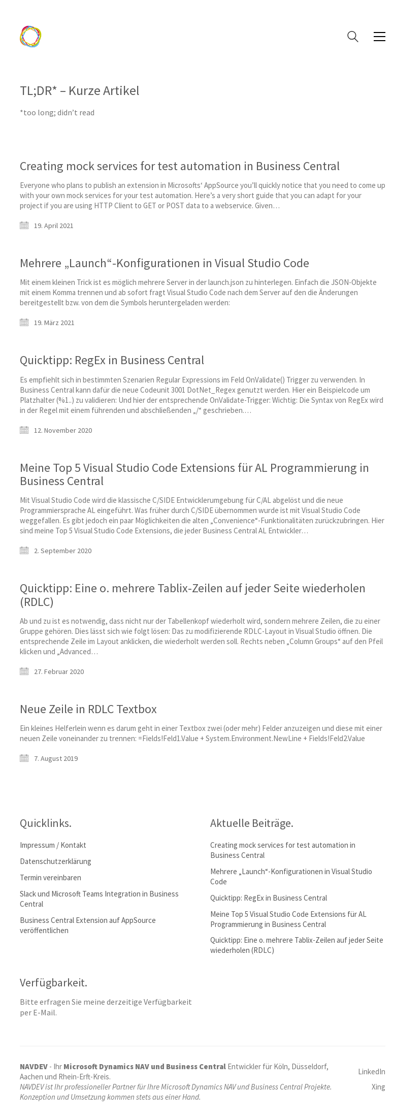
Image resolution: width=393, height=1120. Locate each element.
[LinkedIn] (371, 1072)
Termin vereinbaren (50, 877)
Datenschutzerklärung (55, 861)
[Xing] (378, 1087)
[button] (379, 36)
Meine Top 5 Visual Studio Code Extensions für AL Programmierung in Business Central (194, 474)
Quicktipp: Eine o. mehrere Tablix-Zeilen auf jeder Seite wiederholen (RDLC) (193, 595)
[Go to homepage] (31, 36)
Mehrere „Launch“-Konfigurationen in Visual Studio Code (164, 263)
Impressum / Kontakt (53, 845)
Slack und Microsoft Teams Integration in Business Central (99, 899)
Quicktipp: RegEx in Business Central (112, 360)
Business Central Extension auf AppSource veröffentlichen (88, 925)
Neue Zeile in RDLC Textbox (88, 709)
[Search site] (352, 38)
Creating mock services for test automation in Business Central (180, 166)
